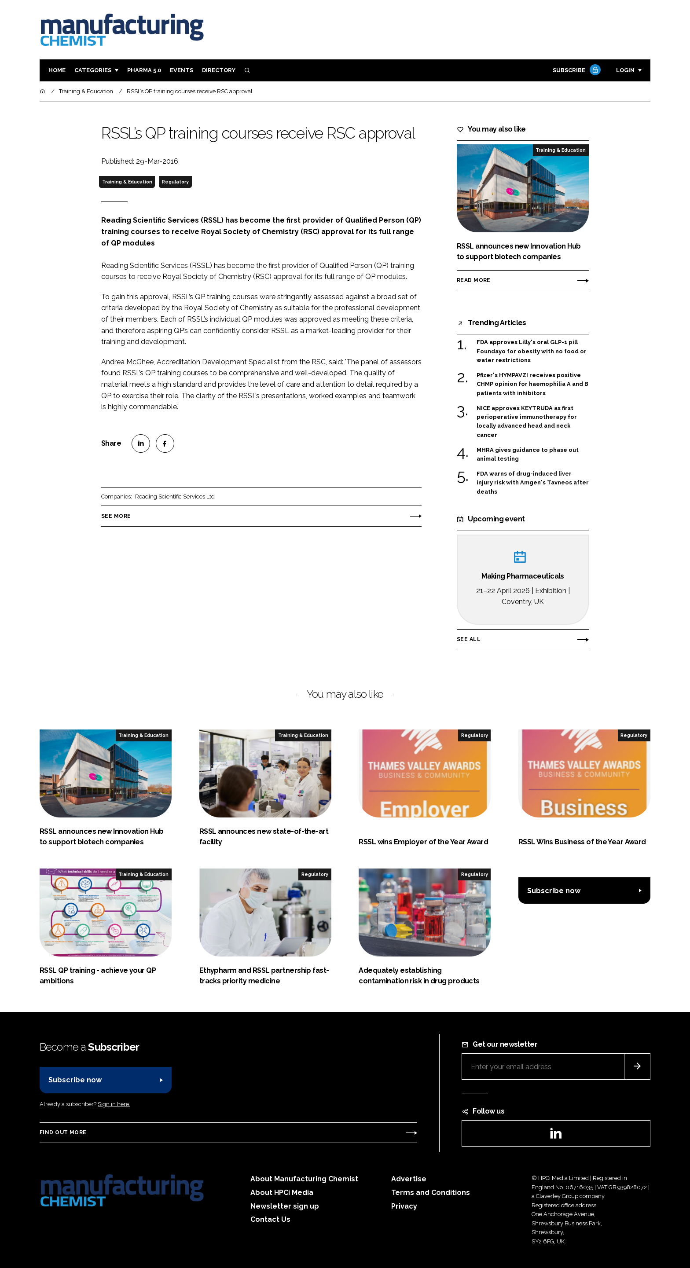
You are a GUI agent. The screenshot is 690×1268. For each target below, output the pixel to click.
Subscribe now (553, 891)
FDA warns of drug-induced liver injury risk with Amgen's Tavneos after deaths (533, 482)
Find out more (63, 1132)
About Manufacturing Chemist (304, 1179)
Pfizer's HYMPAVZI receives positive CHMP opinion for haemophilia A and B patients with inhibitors (532, 384)
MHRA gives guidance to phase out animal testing (528, 455)
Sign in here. (114, 1104)
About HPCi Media (281, 1192)
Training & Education (127, 181)
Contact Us (270, 1219)
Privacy (404, 1206)
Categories (92, 70)
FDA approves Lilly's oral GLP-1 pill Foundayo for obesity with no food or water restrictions (532, 351)
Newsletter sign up (284, 1206)
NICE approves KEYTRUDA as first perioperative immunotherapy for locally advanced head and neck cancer (527, 422)
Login (625, 70)
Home (57, 70)
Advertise (408, 1179)
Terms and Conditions (430, 1192)
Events (181, 70)
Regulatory (175, 181)
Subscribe (575, 70)
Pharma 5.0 (144, 70)
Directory (218, 70)
